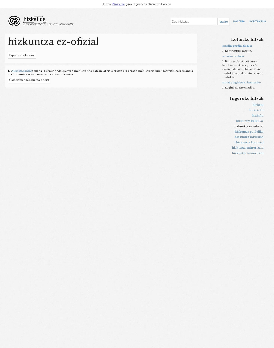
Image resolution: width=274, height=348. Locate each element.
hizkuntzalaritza (22, 71)
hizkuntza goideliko (249, 131)
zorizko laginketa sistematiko (241, 82)
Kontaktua (257, 21)
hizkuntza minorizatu (247, 147)
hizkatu (258, 105)
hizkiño (257, 115)
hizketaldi (256, 110)
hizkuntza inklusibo (249, 137)
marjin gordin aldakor (237, 45)
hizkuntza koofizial (249, 142)
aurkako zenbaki (233, 56)
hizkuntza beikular (249, 121)
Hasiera (239, 21)
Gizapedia (118, 4)
